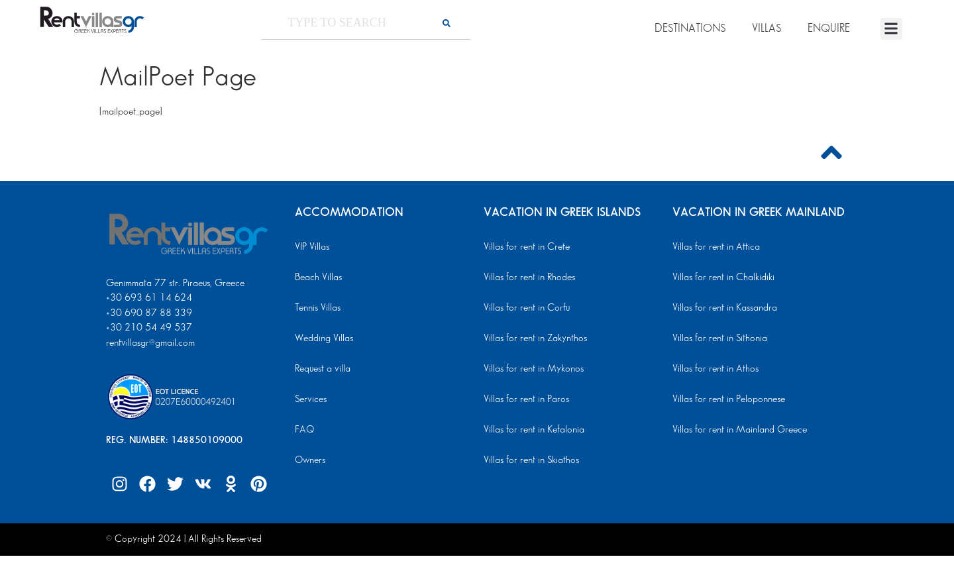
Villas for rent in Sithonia (719, 338)
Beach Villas (318, 277)
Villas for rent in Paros (526, 399)
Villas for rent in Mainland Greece (739, 430)
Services (311, 399)
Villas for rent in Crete (527, 247)
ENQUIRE (829, 28)
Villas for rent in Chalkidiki (723, 277)
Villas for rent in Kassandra (724, 308)
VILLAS (766, 28)
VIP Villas (312, 247)
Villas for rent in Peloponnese (728, 399)
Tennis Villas (318, 308)
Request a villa (322, 369)
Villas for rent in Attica (716, 247)
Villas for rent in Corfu (527, 308)
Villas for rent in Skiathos (531, 460)
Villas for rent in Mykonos (534, 369)
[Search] (446, 23)
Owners (310, 460)
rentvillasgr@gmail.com (151, 343)
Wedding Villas (324, 338)
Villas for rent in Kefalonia (534, 430)
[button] (891, 29)
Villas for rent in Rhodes (529, 277)
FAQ (304, 430)
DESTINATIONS (690, 28)
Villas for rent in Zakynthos (535, 338)
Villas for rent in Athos (715, 369)
